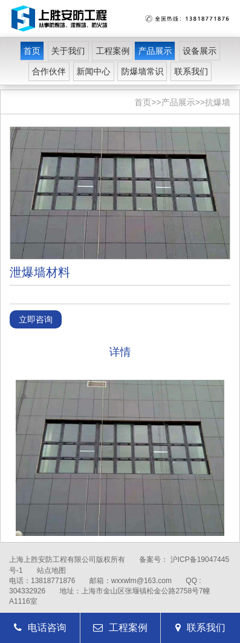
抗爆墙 (217, 102)
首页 (32, 51)
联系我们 (191, 71)
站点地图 (51, 570)
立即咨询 (36, 319)
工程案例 (112, 51)
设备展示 (199, 51)
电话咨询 (40, 627)
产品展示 (155, 51)
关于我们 (68, 51)
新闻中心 (94, 71)
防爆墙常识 (142, 71)
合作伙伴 (49, 71)
